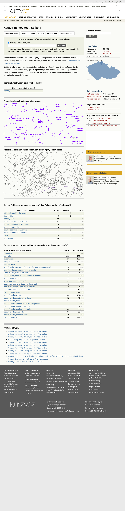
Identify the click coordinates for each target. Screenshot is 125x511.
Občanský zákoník (74, 384)
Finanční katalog (94, 381)
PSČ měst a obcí (93, 94)
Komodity (41, 6)
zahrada (7, 256)
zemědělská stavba (11, 227)
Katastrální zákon (93, 99)
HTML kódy (101, 411)
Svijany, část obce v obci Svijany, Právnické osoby (28, 359)
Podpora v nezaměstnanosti (34, 391)
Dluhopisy (49, 376)
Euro (34, 376)
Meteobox (111, 2)
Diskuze (103, 6)
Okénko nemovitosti (96, 152)
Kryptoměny (50, 381)
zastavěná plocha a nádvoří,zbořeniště (19, 287)
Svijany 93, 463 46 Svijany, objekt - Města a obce (27, 345)
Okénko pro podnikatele (97, 173)
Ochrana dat (52, 402)
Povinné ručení (8, 392)
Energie (72, 6)
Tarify (66, 6)
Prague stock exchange (96, 392)
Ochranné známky (115, 17)
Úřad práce (28, 382)
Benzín (57, 390)
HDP (56, 378)
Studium (122, 2)
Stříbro (63, 387)
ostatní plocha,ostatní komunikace (17, 298)
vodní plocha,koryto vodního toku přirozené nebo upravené (27, 267)
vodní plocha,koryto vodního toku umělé (20, 270)
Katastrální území (11, 33)
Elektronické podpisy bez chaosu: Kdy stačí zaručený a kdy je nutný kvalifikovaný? (106, 182)
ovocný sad (8, 259)
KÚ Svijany (41, 20)
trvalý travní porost (11, 262)
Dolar (38, 376)
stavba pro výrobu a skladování (16, 224)
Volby (91, 383)
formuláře (75, 392)
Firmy (95, 118)
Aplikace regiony (94, 91)
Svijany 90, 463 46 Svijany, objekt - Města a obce (27, 353)
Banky (27, 370)
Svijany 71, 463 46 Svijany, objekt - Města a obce (27, 348)
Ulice (97, 126)
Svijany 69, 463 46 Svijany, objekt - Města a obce (27, 337)
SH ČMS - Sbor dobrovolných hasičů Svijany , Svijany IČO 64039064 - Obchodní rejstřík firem (45, 356)
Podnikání (71, 370)
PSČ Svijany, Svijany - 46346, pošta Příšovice (26, 340)
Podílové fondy (58, 376)
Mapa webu (97, 383)
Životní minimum (9, 387)
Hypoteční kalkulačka (10, 389)
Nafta (62, 390)
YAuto (106, 2)
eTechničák (98, 378)
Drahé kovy (50, 384)
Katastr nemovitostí (94, 96)
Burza (48, 373)
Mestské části (113, 126)
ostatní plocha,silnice (12, 295)
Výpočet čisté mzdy (10, 373)
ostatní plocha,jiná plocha (14, 312)
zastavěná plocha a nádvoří (15, 281)
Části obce (104, 126)
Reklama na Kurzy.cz (93, 402)
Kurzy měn (33, 6)
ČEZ (52, 373)
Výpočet (15, 370)
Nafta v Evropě (51, 392)
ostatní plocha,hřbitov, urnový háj (17, 306)
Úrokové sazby (29, 373)
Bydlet (117, 2)
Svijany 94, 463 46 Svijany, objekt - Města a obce (27, 334)
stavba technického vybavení (15, 233)
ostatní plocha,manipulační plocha (17, 309)
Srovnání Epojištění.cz (95, 107)
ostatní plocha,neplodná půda (16, 315)
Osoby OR (108, 118)
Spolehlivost (101, 373)
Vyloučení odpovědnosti (56, 405)
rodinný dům (9, 219)
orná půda (8, 253)
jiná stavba (8, 238)
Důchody (28, 393)
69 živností (107, 54)
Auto (90, 373)
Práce (93, 6)
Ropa (48, 390)
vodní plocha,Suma (11, 278)
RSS (94, 411)
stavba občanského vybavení (15, 230)
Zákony (87, 6)
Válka (98, 6)
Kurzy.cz (6, 20)
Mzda (34, 382)
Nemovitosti (13, 20)
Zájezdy (100, 2)
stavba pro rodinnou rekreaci (15, 221)
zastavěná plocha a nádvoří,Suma (17, 289)
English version (94, 387)
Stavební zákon (73, 389)
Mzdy (60, 378)
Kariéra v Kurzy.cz (92, 405)
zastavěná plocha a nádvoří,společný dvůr (21, 284)
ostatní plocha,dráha (12, 292)
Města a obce (85, 17)
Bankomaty (35, 370)
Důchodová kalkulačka (11, 376)
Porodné (37, 388)
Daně (41, 17)
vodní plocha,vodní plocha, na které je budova (22, 276)
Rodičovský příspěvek (11, 384)
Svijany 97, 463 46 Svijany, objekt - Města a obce (27, 351)
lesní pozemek (10, 264)
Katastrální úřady (73, 378)
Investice (49, 370)
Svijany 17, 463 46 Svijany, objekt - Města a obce (27, 342)
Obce (93, 126)
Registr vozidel (94, 376)
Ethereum (63, 381)
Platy (38, 382)
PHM (52, 390)
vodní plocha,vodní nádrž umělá (17, 273)
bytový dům (8, 216)
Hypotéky (60, 6)
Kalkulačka (79, 6)
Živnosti (100, 118)
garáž (6, 235)
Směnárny (28, 376)
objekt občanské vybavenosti (15, 213)
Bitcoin (53, 6)
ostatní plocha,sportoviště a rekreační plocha (22, 304)
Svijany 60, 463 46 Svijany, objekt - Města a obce (27, 331)
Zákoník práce (72, 387)
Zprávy (11, 6)
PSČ (78, 373)
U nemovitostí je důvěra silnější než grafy (107, 159)
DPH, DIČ (58, 17)
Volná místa (34, 379)
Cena (95, 373)
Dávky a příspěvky (31, 385)
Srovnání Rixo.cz (93, 110)
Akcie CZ (17, 6)
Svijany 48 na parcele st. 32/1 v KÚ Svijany (25, 362)
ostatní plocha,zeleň (12, 301)
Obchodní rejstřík (93, 2)
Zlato (48, 6)
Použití (88, 411)
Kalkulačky (71, 17)
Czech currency (94, 389)
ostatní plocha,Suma (12, 317)
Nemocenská (29, 388)
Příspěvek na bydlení (10, 381)
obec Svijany (93, 46)
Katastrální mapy (66, 33)
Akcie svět (25, 6)
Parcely (41, 33)
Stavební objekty (28, 33)
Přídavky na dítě (9, 378)
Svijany (7, 91)
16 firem (106, 51)
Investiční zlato (55, 387)
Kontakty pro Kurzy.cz (94, 408)
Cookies (61, 402)
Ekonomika (99, 17)
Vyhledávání (52, 33)
